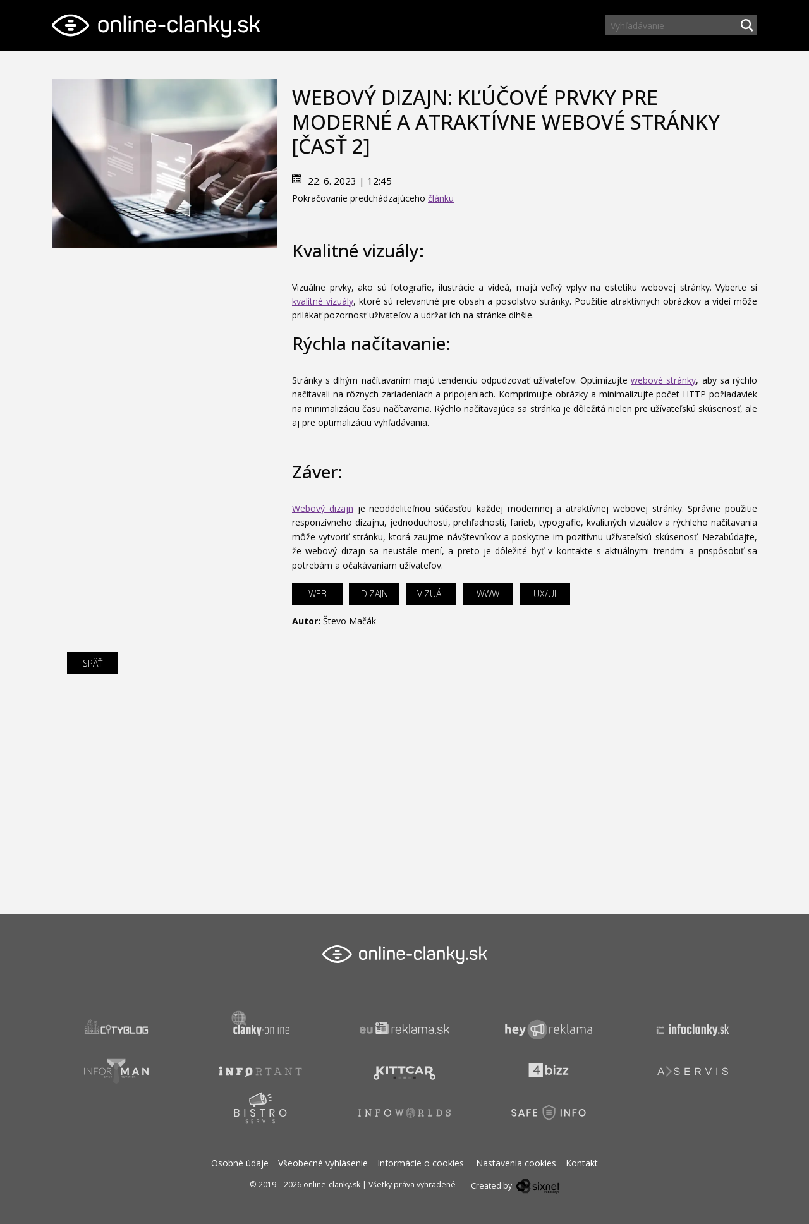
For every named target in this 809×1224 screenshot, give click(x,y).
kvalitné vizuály (322, 301)
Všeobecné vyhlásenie (323, 1163)
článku (441, 198)
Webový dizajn (322, 508)
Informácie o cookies (420, 1163)
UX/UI (544, 594)
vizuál (431, 594)
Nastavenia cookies (516, 1163)
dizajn (374, 594)
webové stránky (663, 380)
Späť (92, 663)
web (317, 594)
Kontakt (582, 1163)
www (488, 594)
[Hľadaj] (747, 25)
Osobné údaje (240, 1163)
